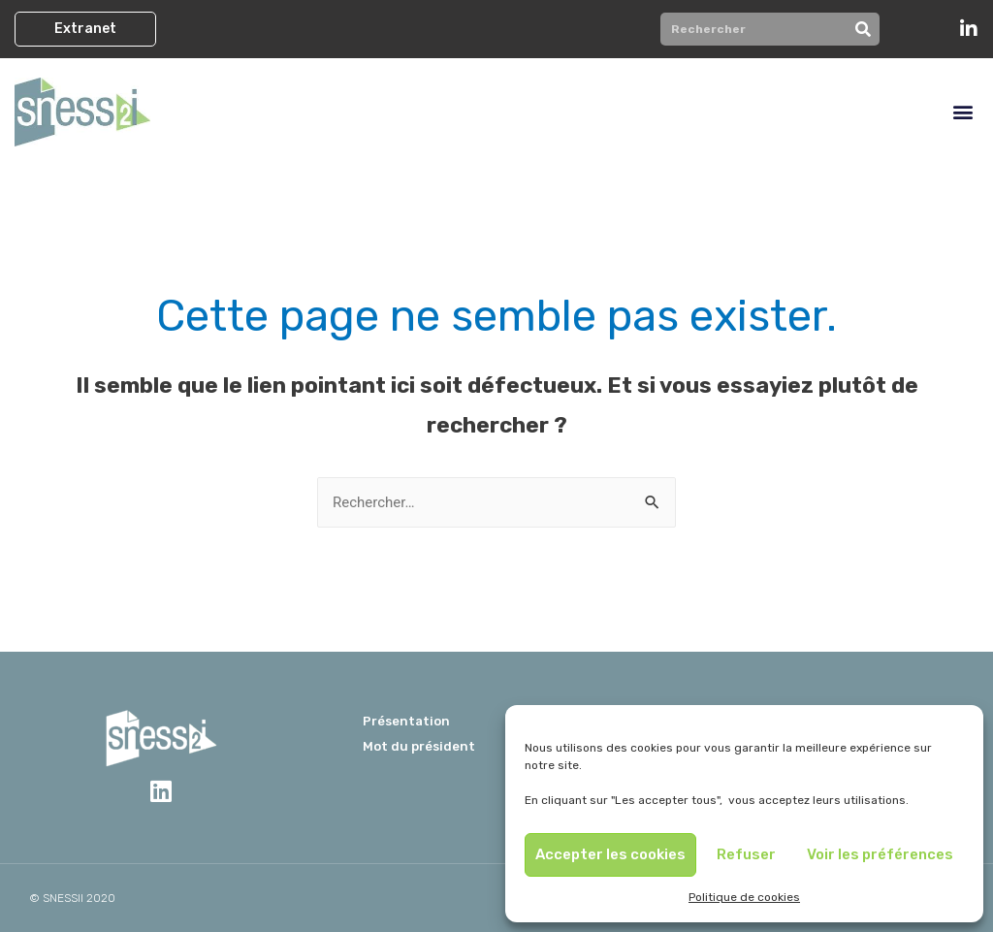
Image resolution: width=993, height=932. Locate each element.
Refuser (746, 854)
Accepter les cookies (610, 854)
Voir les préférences (880, 854)
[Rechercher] (863, 29)
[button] (85, 29)
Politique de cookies (744, 897)
